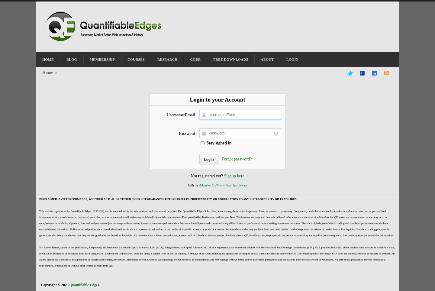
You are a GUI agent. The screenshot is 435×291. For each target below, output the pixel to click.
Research (167, 59)
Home (48, 59)
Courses (136, 59)
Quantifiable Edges (84, 285)
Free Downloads (230, 59)
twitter (349, 73)
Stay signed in (216, 143)
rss (387, 73)
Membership (102, 59)
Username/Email (181, 115)
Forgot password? (237, 159)
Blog (71, 59)
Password (187, 133)
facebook (362, 73)
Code (195, 59)
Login (292, 59)
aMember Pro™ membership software (223, 185)
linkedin (374, 73)
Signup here (234, 176)
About (267, 59)
